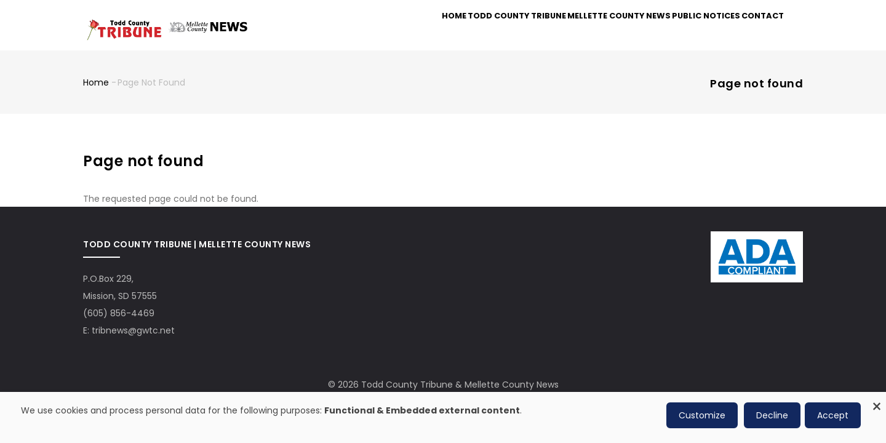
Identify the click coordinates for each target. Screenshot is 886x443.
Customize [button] (702, 415)
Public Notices (691, 31)
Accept (832, 415)
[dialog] (443, 417)
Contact (757, 31)
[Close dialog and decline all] (877, 399)
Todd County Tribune (487, 31)
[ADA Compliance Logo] (757, 247)
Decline (772, 415)
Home (415, 31)
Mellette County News (596, 31)
